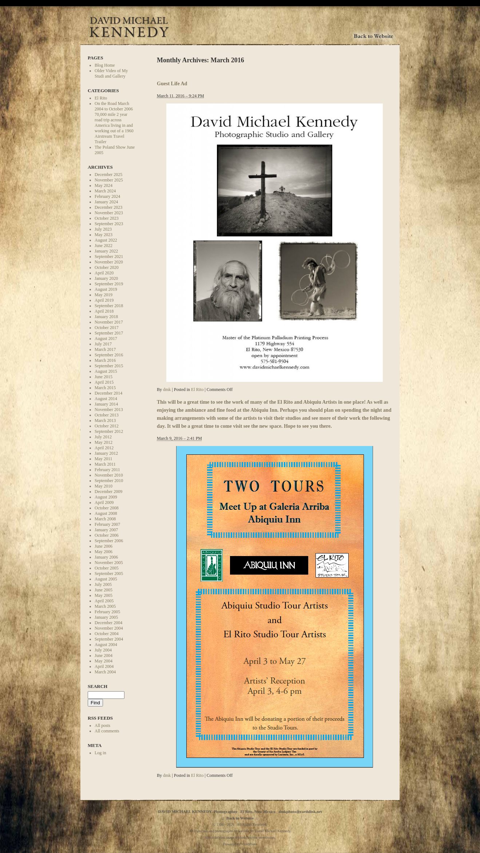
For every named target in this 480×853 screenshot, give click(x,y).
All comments (107, 730)
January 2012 (106, 453)
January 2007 (106, 529)
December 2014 (108, 393)
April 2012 (104, 447)
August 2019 (106, 289)
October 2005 (107, 568)
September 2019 (109, 283)
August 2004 (106, 644)
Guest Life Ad (172, 83)
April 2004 (104, 666)
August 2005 (106, 579)
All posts (102, 725)
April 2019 (104, 300)
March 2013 (105, 420)
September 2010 (109, 480)
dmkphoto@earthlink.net (300, 811)
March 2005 (105, 606)
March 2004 (105, 671)
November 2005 (109, 562)
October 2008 (107, 507)
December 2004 (108, 622)
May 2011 (103, 458)
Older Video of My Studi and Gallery (111, 73)
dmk (167, 389)
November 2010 (109, 475)
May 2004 (103, 661)
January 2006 (106, 557)
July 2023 (103, 229)
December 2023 (108, 207)
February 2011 (107, 469)
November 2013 (109, 409)
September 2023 (109, 223)
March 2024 (105, 190)
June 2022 (103, 245)
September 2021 (109, 256)
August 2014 (106, 398)
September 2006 (109, 540)
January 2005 (106, 617)
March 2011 (105, 464)
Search (97, 686)
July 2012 (103, 436)
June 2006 (103, 546)
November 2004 (109, 628)
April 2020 (104, 272)
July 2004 (103, 650)
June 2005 (103, 589)
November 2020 (109, 262)
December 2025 (108, 174)
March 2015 (105, 387)
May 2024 (103, 185)
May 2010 (103, 486)
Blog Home (105, 65)
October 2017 (107, 327)
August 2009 (106, 497)
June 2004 (103, 655)
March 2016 (105, 360)
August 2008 (106, 513)
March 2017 (105, 349)
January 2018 (106, 316)
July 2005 (103, 584)
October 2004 (107, 633)
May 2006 (103, 551)
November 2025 (109, 180)
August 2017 (106, 338)
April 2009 (104, 502)
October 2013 (107, 415)
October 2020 (107, 267)
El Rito (101, 98)
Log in (100, 752)
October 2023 (107, 218)
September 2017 (109, 333)
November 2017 (109, 322)
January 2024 (106, 201)
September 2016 (109, 354)
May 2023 (103, 234)
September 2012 (109, 431)
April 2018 (104, 311)
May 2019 (103, 294)
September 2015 (109, 365)
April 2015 (104, 382)
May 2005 (103, 595)
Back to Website (240, 818)
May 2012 (103, 442)
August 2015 (106, 371)
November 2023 (109, 212)
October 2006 (107, 535)
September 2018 (109, 305)
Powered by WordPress (240, 844)
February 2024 (107, 196)
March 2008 (105, 518)
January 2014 (106, 404)
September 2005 (109, 573)
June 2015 (103, 376)
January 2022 (106, 251)
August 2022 (106, 240)
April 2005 (104, 600)
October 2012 (107, 426)
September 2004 (109, 639)
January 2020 (106, 278)
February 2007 (107, 524)
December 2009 (108, 491)
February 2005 (107, 611)
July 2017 (103, 344)
